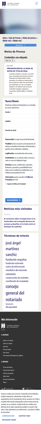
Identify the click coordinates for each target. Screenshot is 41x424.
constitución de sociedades (17, 281)
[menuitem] (8, 340)
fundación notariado (14, 263)
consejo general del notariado (15, 292)
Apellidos (8, 121)
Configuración (8, 416)
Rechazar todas (9, 420)
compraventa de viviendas (17, 277)
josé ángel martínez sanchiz (13, 248)
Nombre (8, 112)
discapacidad (11, 307)
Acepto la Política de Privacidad (16, 184)
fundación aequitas (16, 259)
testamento (9, 304)
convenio (11, 274)
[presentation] (21, 191)
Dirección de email (11, 130)
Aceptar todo (24, 416)
